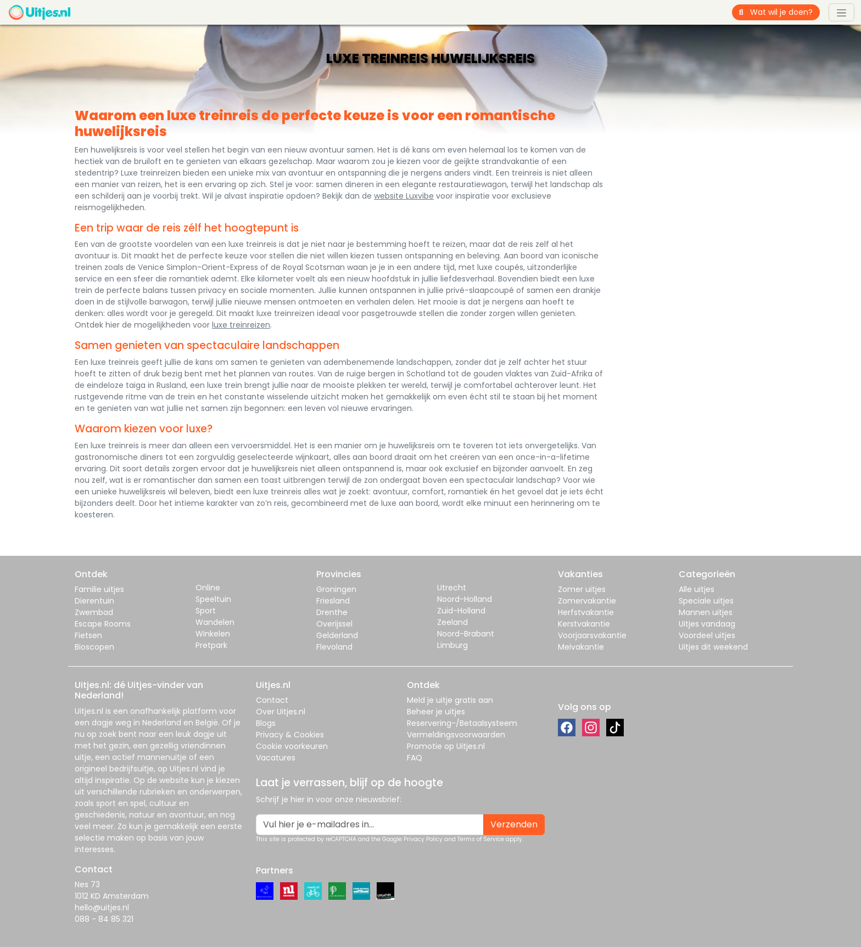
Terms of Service (480, 839)
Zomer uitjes (582, 589)
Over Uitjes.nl (280, 711)
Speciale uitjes (706, 600)
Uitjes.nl (89, 711)
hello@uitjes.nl (102, 907)
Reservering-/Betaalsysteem (462, 723)
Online (207, 587)
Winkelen (212, 633)
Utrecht (451, 587)
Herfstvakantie (586, 612)
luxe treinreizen (241, 324)
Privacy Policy (423, 839)
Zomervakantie (587, 600)
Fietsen (88, 635)
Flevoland (334, 646)
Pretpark (211, 645)
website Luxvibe (404, 195)
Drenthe (332, 612)
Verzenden (514, 824)
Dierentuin (94, 600)
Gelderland (337, 635)
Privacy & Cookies (290, 734)
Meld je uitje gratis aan (450, 700)
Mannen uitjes (706, 612)
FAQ (414, 757)
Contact (272, 700)
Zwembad (94, 612)
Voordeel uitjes (707, 635)
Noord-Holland (464, 599)
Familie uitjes (99, 589)
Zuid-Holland (461, 610)
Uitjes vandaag (707, 623)
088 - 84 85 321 (104, 919)
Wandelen (214, 622)
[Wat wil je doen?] (785, 12)
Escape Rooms (103, 623)
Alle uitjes (696, 589)
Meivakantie (581, 646)
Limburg (452, 645)
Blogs (266, 723)
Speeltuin (213, 599)
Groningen (336, 589)
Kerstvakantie (584, 623)
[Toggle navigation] (841, 12)
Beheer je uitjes (436, 711)
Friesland (333, 600)
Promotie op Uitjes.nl (446, 746)
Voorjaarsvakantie (592, 635)
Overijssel (334, 623)
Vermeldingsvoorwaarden (456, 734)
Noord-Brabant (465, 633)
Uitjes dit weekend (713, 646)
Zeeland (452, 622)
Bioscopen (94, 646)
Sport (205, 610)
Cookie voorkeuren (292, 746)
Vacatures (275, 757)
